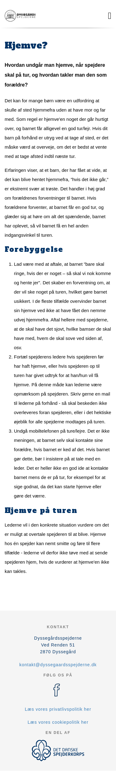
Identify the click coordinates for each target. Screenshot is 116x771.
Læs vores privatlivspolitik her (58, 709)
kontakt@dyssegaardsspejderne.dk (58, 664)
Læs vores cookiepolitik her (58, 722)
